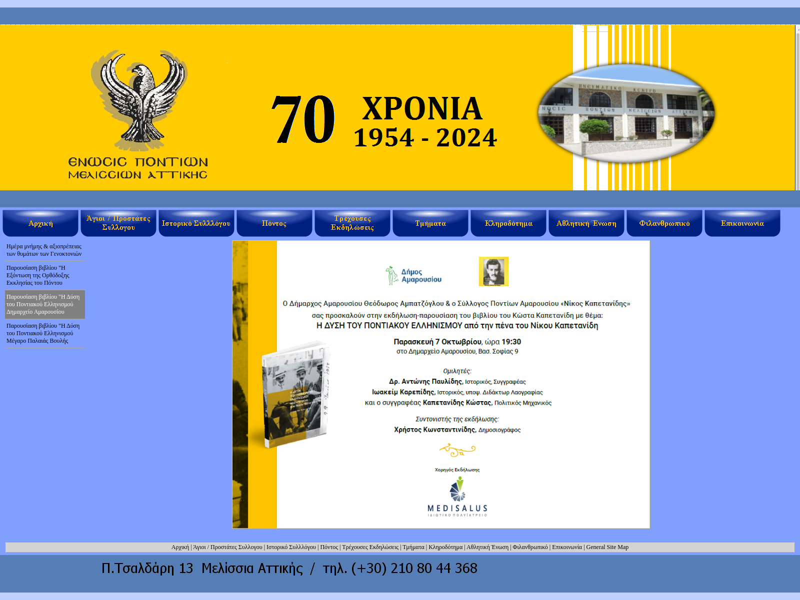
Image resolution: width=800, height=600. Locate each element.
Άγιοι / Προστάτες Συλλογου (227, 547)
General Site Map (607, 547)
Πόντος (329, 547)
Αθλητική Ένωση (487, 547)
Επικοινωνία (567, 547)
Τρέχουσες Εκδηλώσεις (370, 547)
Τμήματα (413, 547)
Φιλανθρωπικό (530, 547)
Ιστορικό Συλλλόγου (291, 547)
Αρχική (181, 547)
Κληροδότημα (445, 547)
